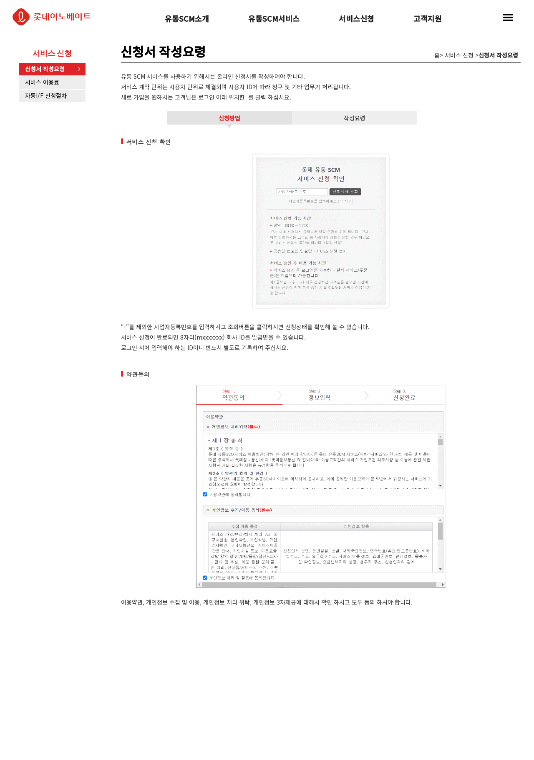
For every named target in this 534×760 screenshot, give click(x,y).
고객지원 (427, 19)
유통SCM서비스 (274, 19)
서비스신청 (356, 19)
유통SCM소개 (187, 19)
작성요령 (354, 118)
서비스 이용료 (42, 82)
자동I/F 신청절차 (46, 95)
